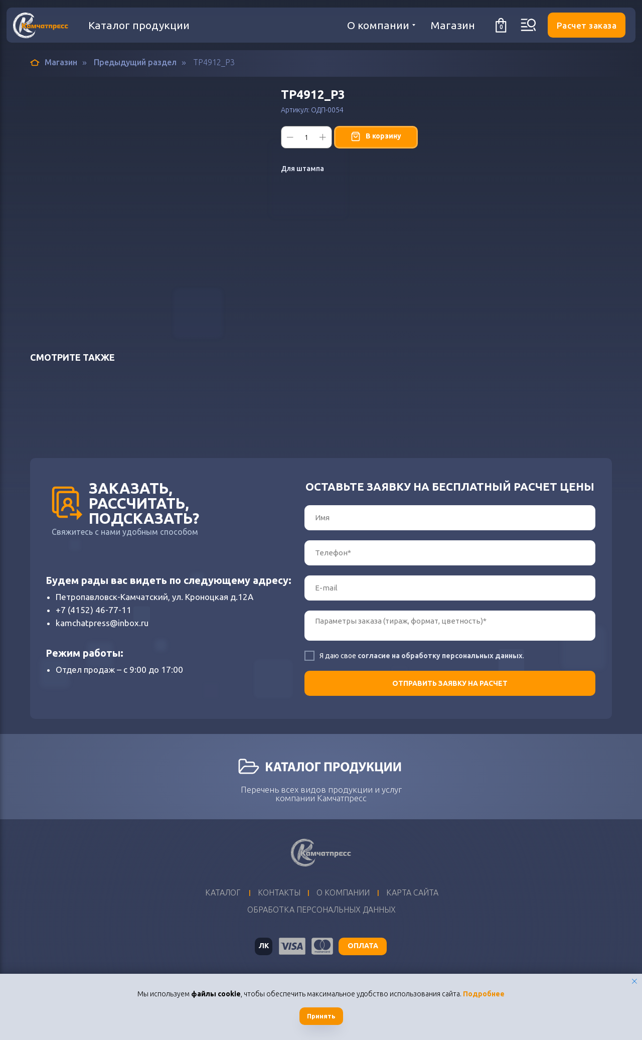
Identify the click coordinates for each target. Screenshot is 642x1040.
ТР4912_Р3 (214, 62)
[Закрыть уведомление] (634, 981)
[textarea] (449, 626)
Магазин (53, 62)
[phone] (449, 552)
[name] (449, 517)
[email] (449, 588)
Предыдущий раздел (135, 62)
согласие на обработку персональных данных (440, 656)
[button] (586, 25)
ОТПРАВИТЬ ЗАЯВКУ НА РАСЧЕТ (450, 683)
